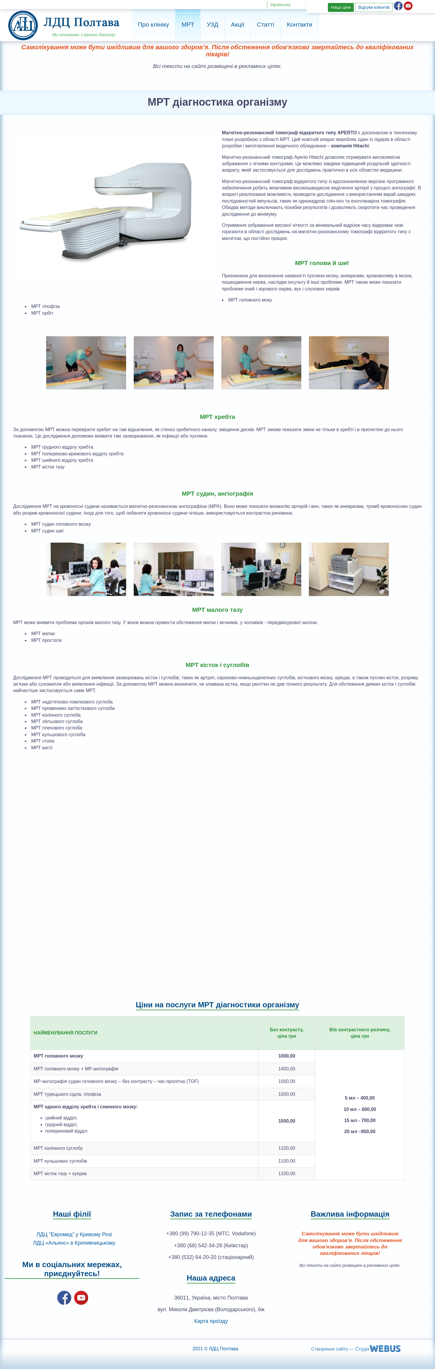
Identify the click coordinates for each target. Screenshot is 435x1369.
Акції (237, 24)
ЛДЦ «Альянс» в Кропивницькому (74, 1243)
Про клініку (153, 24)
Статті (265, 24)
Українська (280, 4)
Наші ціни (341, 7)
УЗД (212, 24)
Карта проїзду (211, 1321)
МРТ (188, 24)
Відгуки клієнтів (373, 7)
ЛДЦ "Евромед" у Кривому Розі (74, 1234)
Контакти (299, 24)
